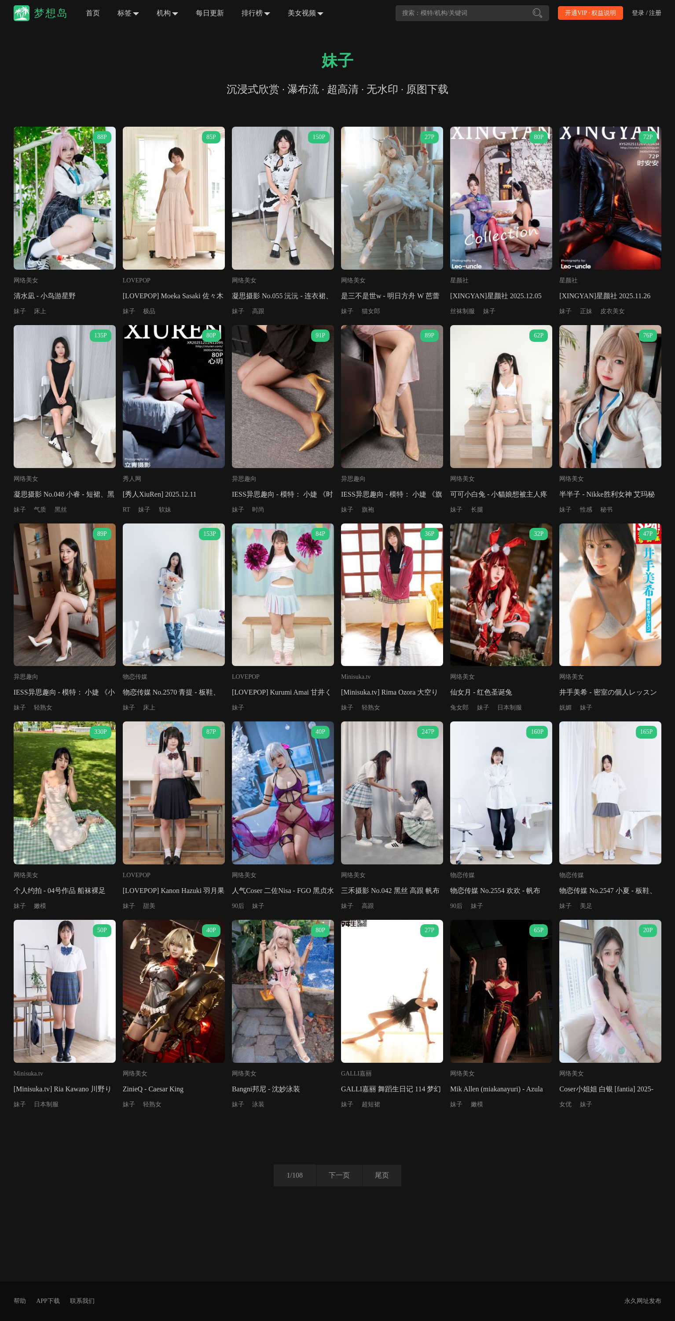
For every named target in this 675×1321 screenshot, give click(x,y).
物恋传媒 (135, 676)
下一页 (338, 1175)
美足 (586, 906)
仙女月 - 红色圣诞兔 (481, 692)
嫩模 (40, 906)
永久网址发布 (642, 1301)
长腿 (477, 509)
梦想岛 (51, 13)
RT (126, 509)
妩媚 (565, 707)
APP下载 (48, 1301)
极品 (149, 311)
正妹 (586, 311)
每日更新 (210, 13)
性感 (586, 509)
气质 (40, 509)
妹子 (20, 311)
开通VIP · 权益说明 (590, 13)
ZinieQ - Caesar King (153, 1089)
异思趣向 (244, 479)
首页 (93, 13)
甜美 (149, 906)
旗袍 (368, 509)
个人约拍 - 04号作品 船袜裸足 (60, 890)
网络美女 (26, 280)
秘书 (606, 509)
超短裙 (371, 1104)
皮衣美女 (612, 311)
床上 (40, 311)
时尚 (258, 509)
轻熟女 (43, 707)
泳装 (258, 1104)
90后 (238, 906)
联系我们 (82, 1301)
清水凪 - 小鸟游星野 (45, 296)
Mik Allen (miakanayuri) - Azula (496, 1089)
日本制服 (509, 707)
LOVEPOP (136, 280)
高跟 (258, 311)
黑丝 (61, 509)
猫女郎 (371, 311)
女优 (565, 1104)
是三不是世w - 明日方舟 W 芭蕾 (390, 296)
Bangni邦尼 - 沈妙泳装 (266, 1089)
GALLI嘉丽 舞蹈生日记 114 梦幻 (391, 1089)
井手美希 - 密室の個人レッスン (608, 692)
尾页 (383, 1175)
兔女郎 (459, 707)
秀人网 (132, 479)
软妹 (165, 509)
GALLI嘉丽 (356, 1073)
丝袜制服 (462, 311)
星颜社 (459, 280)
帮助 (20, 1301)
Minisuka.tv (356, 676)
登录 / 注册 (646, 13)
